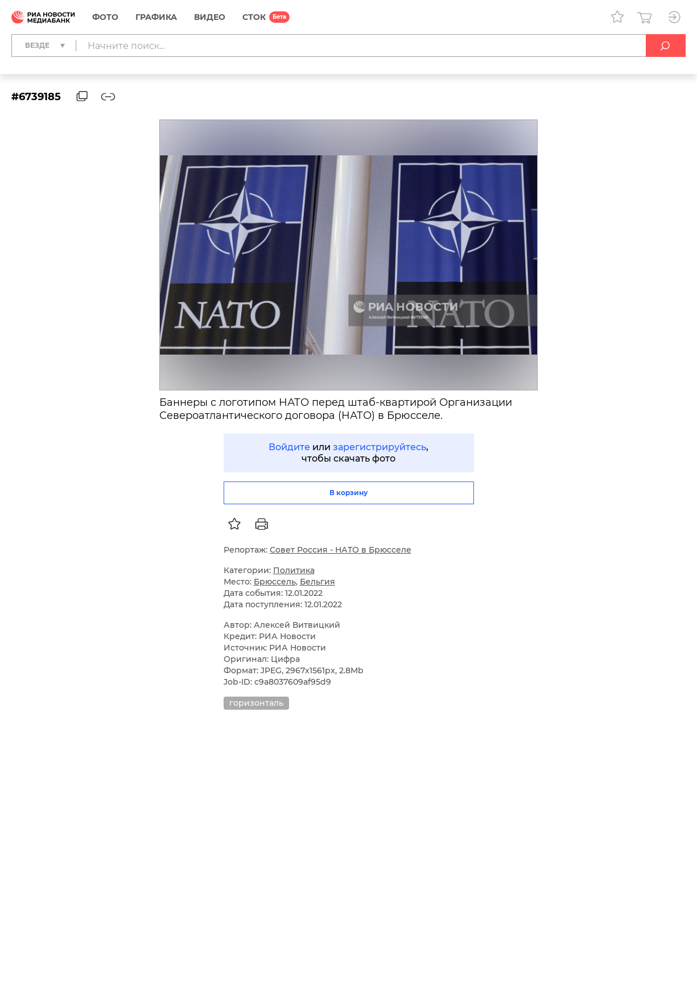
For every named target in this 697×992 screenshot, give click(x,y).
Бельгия (317, 582)
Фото (105, 17)
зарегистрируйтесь (379, 447)
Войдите (289, 447)
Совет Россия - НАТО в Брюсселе (340, 550)
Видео (209, 17)
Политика (294, 570)
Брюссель (275, 582)
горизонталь (256, 703)
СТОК (254, 17)
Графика (156, 17)
